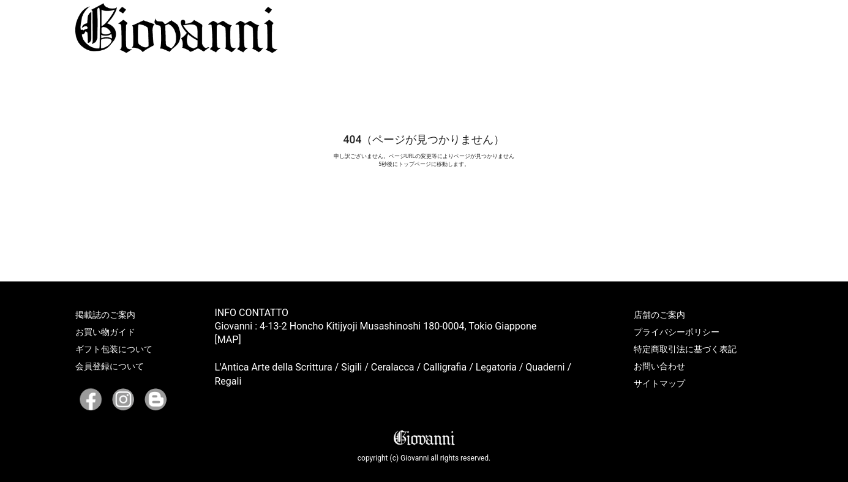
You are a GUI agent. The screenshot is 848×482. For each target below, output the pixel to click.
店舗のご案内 (659, 315)
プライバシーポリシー (676, 332)
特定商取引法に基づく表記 (685, 349)
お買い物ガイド (105, 332)
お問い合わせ (659, 366)
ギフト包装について (113, 349)
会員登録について (109, 366)
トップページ (414, 164)
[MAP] (228, 339)
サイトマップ (659, 383)
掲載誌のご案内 (105, 315)
